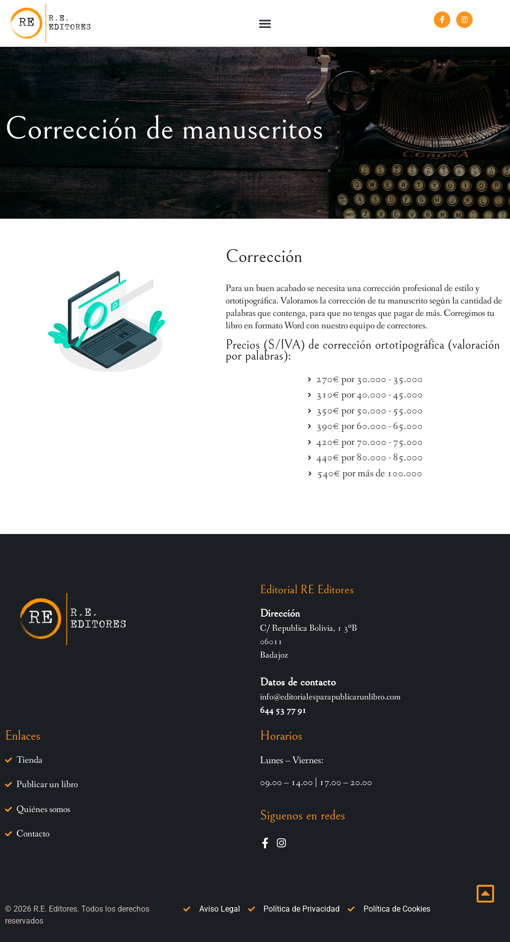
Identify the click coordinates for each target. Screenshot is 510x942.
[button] (265, 23)
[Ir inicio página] (485, 894)
